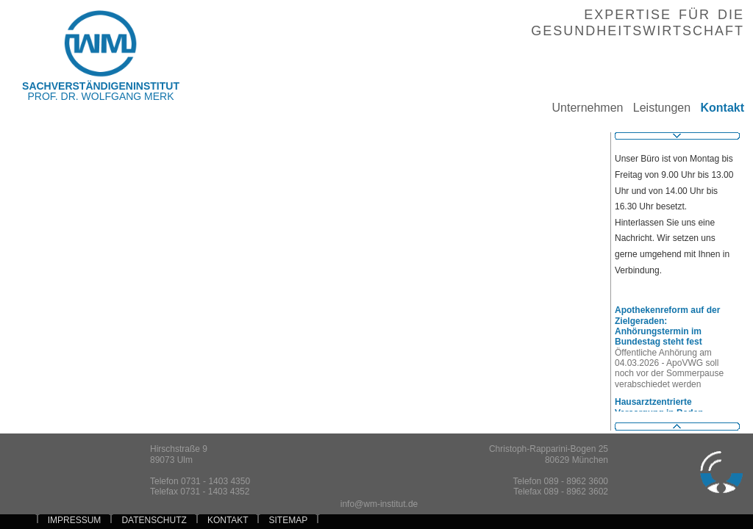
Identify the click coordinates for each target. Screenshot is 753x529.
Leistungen (656, 107)
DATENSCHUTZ (153, 520)
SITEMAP (288, 520)
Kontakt (717, 107)
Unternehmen (582, 107)
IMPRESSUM (74, 520)
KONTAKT (228, 520)
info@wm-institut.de (379, 504)
